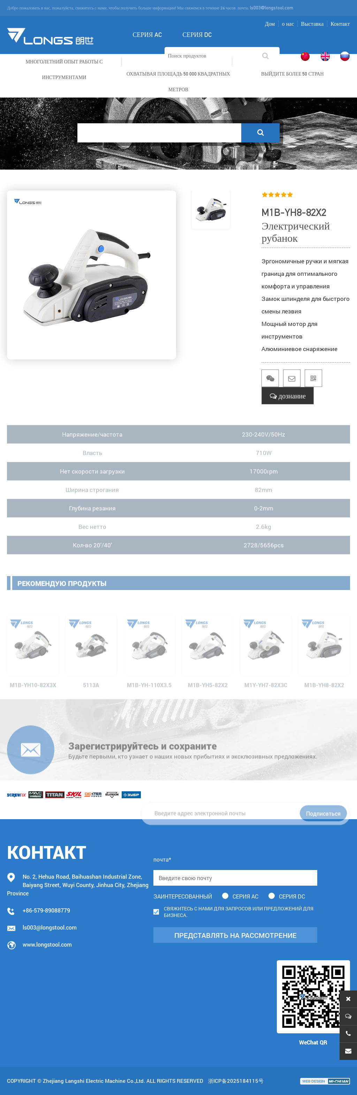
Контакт (340, 24)
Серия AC (146, 34)
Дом (270, 24)
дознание (288, 395)
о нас (288, 24)
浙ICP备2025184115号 (236, 1080)
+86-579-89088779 (46, 910)
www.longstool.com (47, 944)
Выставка (312, 24)
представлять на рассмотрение (235, 935)
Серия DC (197, 34)
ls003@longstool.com (271, 7)
